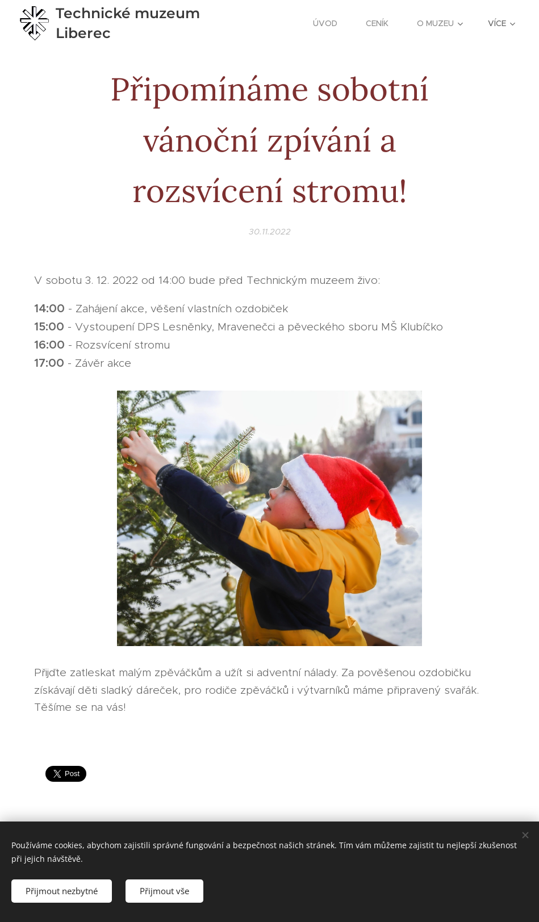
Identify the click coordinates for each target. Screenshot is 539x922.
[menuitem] (331, 23)
